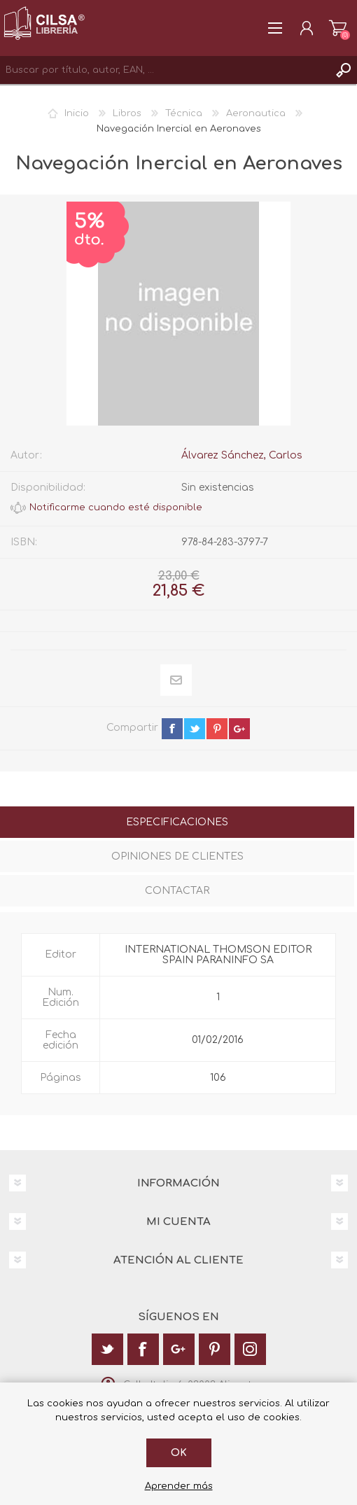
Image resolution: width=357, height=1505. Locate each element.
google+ (239, 728)
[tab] (177, 823)
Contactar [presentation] (177, 891)
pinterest (216, 728)
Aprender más (179, 1486)
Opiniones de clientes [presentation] (177, 856)
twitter (194, 728)
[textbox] (164, 70)
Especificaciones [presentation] (177, 822)
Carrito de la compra (338, 28)
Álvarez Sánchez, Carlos (241, 455)
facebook (172, 728)
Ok (179, 1453)
